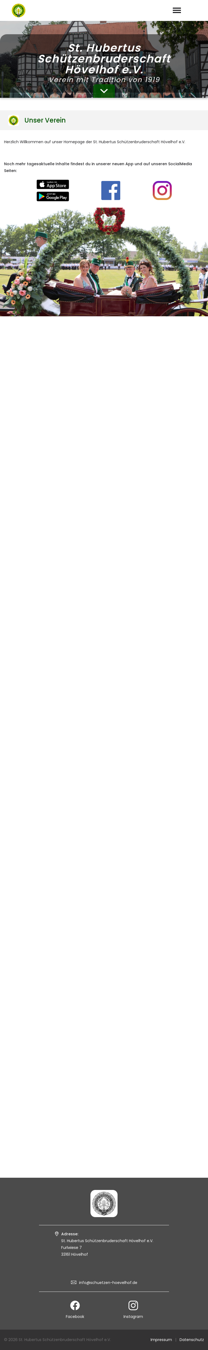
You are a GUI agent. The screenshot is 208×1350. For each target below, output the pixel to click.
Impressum (161, 1339)
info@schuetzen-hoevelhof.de (108, 1282)
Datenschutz (192, 1339)
